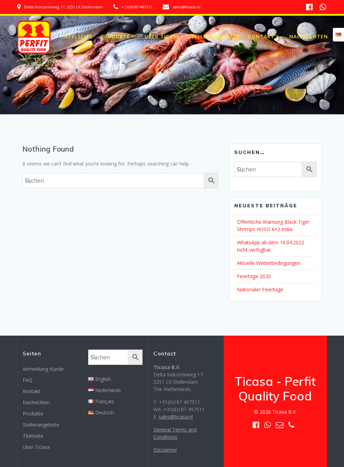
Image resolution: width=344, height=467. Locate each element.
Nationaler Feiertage (260, 289)
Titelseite (77, 36)
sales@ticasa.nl (176, 416)
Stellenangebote (214, 36)
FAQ (27, 380)
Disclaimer (165, 449)
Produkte (115, 36)
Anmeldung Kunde (43, 369)
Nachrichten (308, 36)
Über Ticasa (162, 36)
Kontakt (261, 36)
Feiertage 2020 (254, 276)
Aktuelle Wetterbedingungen (268, 263)
